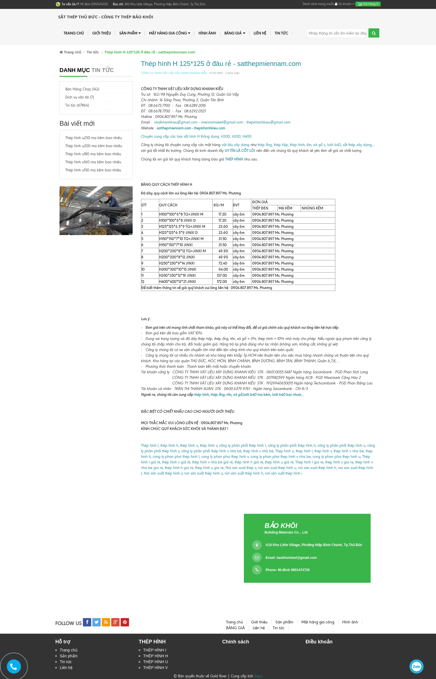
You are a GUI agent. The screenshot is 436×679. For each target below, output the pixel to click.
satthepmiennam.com (174, 128)
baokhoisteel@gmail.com (297, 558)
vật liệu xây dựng (235, 145)
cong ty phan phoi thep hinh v (225, 457)
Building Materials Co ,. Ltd (286, 532)
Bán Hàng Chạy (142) (82, 89)
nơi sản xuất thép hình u (203, 473)
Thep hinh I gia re (309, 462)
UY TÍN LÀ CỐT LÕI (240, 150)
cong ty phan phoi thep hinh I (176, 457)
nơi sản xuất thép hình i (283, 473)
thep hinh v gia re (339, 462)
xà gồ (237, 394)
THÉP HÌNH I (154, 650)
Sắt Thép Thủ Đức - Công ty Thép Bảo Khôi (105, 16)
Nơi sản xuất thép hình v (163, 473)
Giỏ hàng (368, 4)
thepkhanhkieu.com (209, 128)
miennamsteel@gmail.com (222, 122)
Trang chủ (74, 33)
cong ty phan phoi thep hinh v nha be (280, 457)
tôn (308, 145)
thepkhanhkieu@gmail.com (268, 122)
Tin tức (66, 662)
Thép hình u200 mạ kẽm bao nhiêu (93, 146)
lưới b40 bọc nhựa (286, 394)
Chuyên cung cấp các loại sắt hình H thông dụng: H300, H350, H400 (196, 136)
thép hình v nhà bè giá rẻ (212, 462)
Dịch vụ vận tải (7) (79, 97)
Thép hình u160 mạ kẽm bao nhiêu (93, 162)
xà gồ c (319, 145)
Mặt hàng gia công (169, 33)
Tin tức (281, 33)
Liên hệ (66, 667)
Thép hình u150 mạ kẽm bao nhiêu (93, 170)
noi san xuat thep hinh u (277, 468)
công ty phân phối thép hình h (292, 445)
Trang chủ (69, 650)
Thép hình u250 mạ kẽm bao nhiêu (93, 138)
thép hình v (208, 445)
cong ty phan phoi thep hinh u (336, 457)
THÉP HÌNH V (155, 667)
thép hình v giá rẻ (176, 462)
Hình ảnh (207, 33)
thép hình (297, 145)
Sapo (258, 676)
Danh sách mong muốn (318, 4)
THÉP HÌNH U (155, 662)
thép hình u (189, 445)
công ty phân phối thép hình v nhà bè (211, 451)
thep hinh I (304, 451)
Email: (291, 558)
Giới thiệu (101, 33)
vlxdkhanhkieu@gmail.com (175, 122)
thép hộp (281, 145)
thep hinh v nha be (349, 451)
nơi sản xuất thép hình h (244, 473)
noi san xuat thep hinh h (317, 468)
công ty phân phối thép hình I (242, 445)
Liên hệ (260, 33)
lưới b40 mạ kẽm (256, 394)
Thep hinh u (284, 451)
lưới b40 (333, 145)
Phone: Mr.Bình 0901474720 (287, 570)
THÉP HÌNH (234, 159)
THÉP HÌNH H (155, 656)
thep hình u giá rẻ (279, 462)
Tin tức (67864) (77, 105)
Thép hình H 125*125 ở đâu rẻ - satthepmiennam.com (221, 63)
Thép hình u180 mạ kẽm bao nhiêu (93, 154)
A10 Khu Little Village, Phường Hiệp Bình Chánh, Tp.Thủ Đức (314, 545)
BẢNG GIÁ (234, 33)
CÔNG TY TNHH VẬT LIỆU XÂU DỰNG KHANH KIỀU (174, 73)
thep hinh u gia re (209, 468)
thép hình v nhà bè (258, 451)
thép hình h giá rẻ (249, 462)
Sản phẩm (69, 656)
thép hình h (169, 445)
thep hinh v (323, 451)
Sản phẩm (130, 33)
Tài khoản (345, 4)
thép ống (265, 145)
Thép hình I (149, 445)
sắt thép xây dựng (357, 145)
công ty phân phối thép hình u (341, 445)
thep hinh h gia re (179, 468)
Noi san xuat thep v (241, 468)
